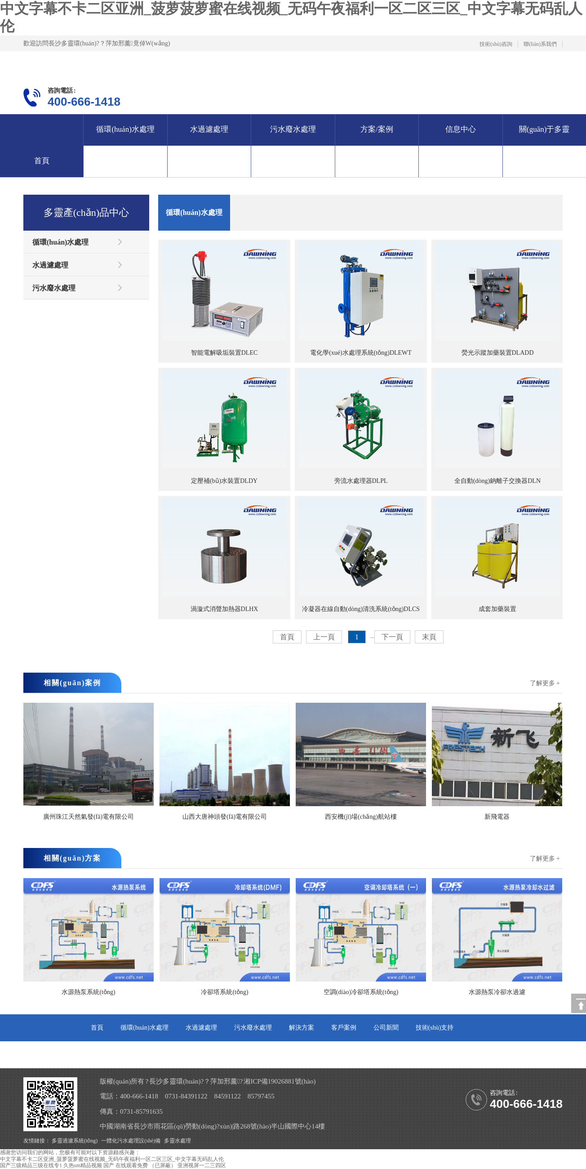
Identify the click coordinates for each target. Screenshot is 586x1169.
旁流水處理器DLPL (360, 426)
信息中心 (460, 129)
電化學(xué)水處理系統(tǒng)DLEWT (360, 298)
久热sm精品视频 (82, 1165)
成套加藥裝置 (497, 554)
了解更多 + (545, 683)
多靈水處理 (177, 1141)
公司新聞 (386, 1027)
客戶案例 (343, 1027)
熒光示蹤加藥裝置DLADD (497, 298)
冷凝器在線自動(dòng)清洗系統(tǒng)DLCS (360, 554)
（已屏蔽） (162, 1165)
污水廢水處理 (293, 129)
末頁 (429, 637)
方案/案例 (376, 129)
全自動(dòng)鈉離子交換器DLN (497, 426)
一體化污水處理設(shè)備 (130, 1141)
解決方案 (301, 1027)
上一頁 (324, 637)
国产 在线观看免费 (125, 1165)
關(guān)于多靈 (544, 129)
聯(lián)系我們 (540, 44)
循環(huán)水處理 (125, 129)
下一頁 (392, 637)
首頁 (41, 160)
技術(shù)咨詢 (495, 44)
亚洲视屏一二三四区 (202, 1165)
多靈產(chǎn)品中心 (86, 212)
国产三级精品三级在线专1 (31, 1165)
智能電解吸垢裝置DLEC (224, 298)
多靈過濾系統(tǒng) (75, 1141)
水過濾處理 (209, 129)
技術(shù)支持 (435, 1027)
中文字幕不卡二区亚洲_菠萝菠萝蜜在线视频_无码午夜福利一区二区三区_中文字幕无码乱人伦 (112, 1159)
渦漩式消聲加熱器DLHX (224, 554)
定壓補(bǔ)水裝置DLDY (224, 426)
